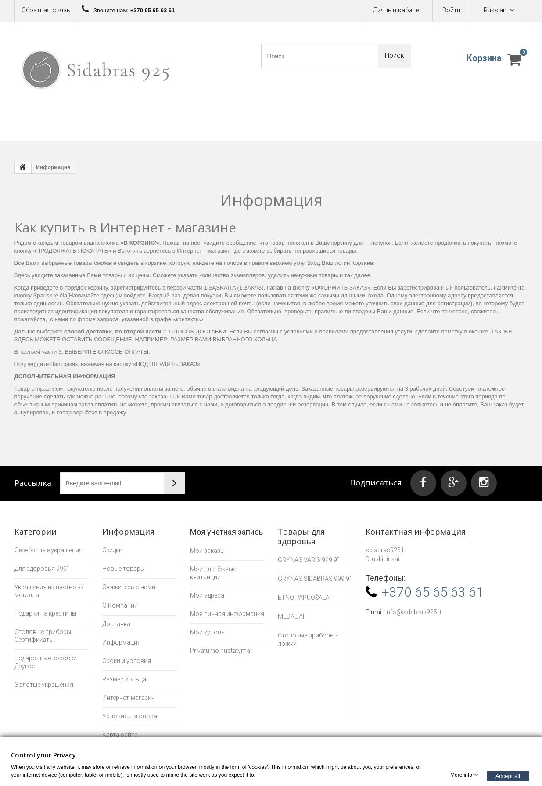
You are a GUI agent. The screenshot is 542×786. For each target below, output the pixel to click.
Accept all (507, 775)
